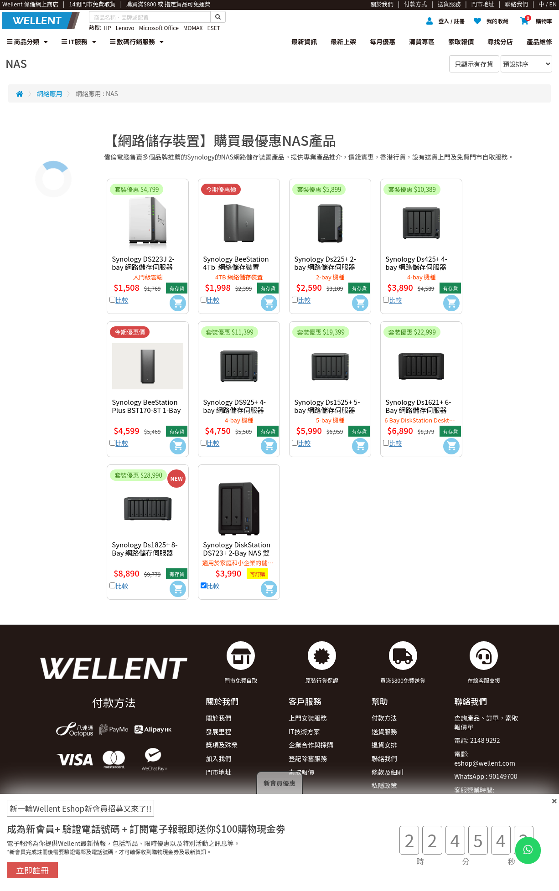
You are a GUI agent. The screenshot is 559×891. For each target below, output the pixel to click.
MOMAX (193, 27)
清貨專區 (422, 41)
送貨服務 (384, 731)
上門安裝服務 (308, 717)
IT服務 (79, 41)
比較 (121, 299)
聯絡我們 (384, 758)
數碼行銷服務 (137, 41)
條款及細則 (388, 772)
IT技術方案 (304, 731)
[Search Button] (218, 17)
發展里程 (218, 731)
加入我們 (218, 758)
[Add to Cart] (178, 303)
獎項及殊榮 (222, 744)
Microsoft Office (159, 27)
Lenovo (125, 27)
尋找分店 (500, 41)
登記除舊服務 (308, 758)
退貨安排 (384, 744)
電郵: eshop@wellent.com (484, 758)
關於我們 (218, 717)
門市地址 (218, 772)
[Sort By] (526, 63)
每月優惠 (382, 41)
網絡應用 (49, 93)
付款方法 (384, 717)
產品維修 (539, 41)
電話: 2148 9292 (477, 740)
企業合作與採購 (311, 744)
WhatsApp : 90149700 (485, 776)
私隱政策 (384, 785)
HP (107, 27)
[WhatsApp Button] (528, 850)
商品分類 (27, 41)
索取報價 (461, 41)
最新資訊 (304, 41)
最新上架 (343, 41)
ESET (213, 27)
